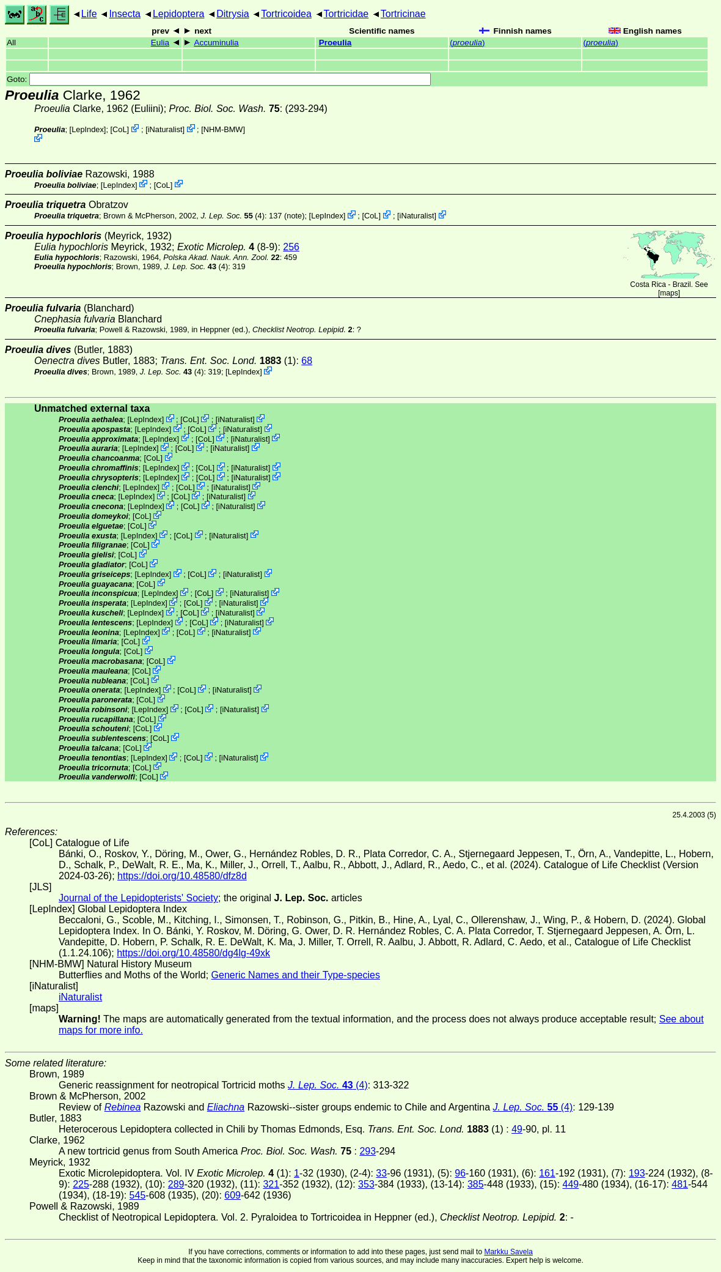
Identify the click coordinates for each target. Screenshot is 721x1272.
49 (516, 1129)
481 (680, 1184)
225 (81, 1184)
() (467, 42)
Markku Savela (508, 1252)
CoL (119, 129)
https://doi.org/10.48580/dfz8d (182, 876)
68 (306, 360)
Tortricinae (403, 14)
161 (547, 1173)
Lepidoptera (179, 14)
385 (475, 1184)
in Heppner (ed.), (271, 329)
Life (89, 14)
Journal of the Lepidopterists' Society (138, 898)
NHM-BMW (223, 129)
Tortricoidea (286, 14)
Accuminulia (216, 42)
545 (138, 1195)
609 (232, 1195)
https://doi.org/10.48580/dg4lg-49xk (193, 953)
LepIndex (87, 129)
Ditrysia (232, 14)
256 (291, 247)
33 (381, 1173)
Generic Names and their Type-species (295, 975)
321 (271, 1184)
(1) (228, 360)
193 (637, 1173)
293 (367, 1151)
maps (669, 293)
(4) (232, 215)
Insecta (125, 14)
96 (460, 1173)
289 (176, 1184)
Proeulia (335, 42)
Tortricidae (345, 14)
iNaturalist (165, 129)
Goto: (219, 79)
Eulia (160, 42)
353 (366, 1184)
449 (571, 1184)
